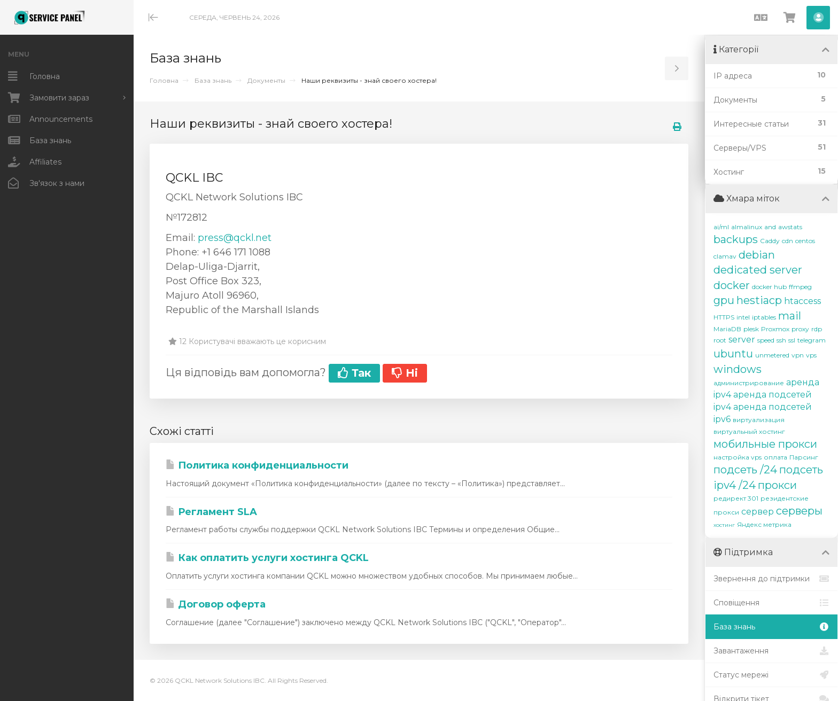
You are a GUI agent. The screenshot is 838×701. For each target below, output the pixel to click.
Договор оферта (216, 604)
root (719, 340)
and (770, 227)
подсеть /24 (745, 469)
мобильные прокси (765, 444)
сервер (757, 512)
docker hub (769, 287)
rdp (816, 329)
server (741, 339)
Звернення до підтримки (771, 578)
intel (743, 317)
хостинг (724, 524)
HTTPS (723, 317)
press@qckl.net (234, 238)
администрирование (748, 383)
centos (805, 241)
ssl (791, 340)
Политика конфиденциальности (257, 465)
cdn (787, 241)
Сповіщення (771, 602)
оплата (775, 457)
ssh (781, 340)
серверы (799, 510)
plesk (751, 329)
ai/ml (721, 227)
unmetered (772, 355)
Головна (164, 80)
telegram (811, 340)
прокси (777, 485)
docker (731, 285)
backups (735, 239)
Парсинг (803, 457)
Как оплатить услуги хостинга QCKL (267, 558)
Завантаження (771, 650)
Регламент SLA (211, 512)
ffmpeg (800, 287)
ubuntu (733, 353)
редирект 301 (735, 498)
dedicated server (757, 269)
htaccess (802, 301)
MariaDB (727, 329)
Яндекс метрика (764, 524)
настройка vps (737, 457)
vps (811, 355)
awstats (790, 227)
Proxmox (775, 329)
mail (789, 315)
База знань (213, 80)
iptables (764, 317)
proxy (800, 329)
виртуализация (759, 420)
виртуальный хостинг (749, 431)
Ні (405, 373)
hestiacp (759, 300)
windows (737, 369)
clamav (724, 256)
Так (354, 373)
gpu (723, 300)
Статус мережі (771, 674)
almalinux (746, 227)
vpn (798, 355)
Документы (266, 80)
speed (765, 340)
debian (757, 254)
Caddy (770, 241)
